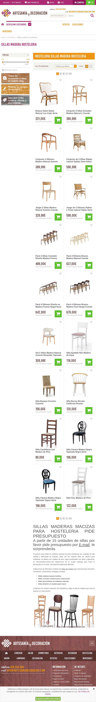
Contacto (55, 684)
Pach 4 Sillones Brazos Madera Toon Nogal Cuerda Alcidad (79, 305)
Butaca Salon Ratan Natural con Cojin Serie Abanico (47, 112)
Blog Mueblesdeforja (81, 682)
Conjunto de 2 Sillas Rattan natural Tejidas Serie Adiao (79, 160)
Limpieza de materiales (82, 676)
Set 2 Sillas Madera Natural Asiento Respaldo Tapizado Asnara (49, 354)
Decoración (37, 658)
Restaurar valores (11, 70)
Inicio (3, 37)
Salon (30, 653)
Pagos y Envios (58, 679)
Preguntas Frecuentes (60, 673)
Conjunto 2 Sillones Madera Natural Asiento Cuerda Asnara (47, 160)
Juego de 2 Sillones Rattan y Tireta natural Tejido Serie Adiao (79, 209)
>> (70, 74)
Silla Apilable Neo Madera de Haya (78, 354)
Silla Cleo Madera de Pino (78, 498)
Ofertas (66, 24)
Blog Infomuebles (80, 679)
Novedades (7, 31)
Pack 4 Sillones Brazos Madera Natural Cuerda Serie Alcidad (77, 257)
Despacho (58, 653)
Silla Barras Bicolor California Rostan (75, 402)
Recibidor (72, 653)
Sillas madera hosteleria (27, 37)
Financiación (57, 676)
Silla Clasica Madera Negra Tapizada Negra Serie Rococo (79, 450)
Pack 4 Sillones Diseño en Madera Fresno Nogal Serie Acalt (48, 305)
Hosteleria (11, 37)
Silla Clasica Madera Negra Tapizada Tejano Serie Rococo (48, 499)
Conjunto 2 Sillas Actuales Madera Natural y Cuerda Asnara (78, 112)
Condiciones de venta (60, 670)
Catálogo (77, 670)
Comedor (18, 653)
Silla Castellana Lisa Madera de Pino (45, 450)
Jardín (6, 658)
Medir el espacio (80, 673)
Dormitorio (43, 653)
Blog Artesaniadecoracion (83, 684)
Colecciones (77, 24)
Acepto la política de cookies (48, 699)
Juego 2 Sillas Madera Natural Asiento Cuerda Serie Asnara (47, 209)
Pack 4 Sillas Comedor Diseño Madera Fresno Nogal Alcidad (46, 257)
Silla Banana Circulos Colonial (46, 402)
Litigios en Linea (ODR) (60, 682)
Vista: (88, 66)
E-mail (84, 545)
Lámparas (21, 658)
